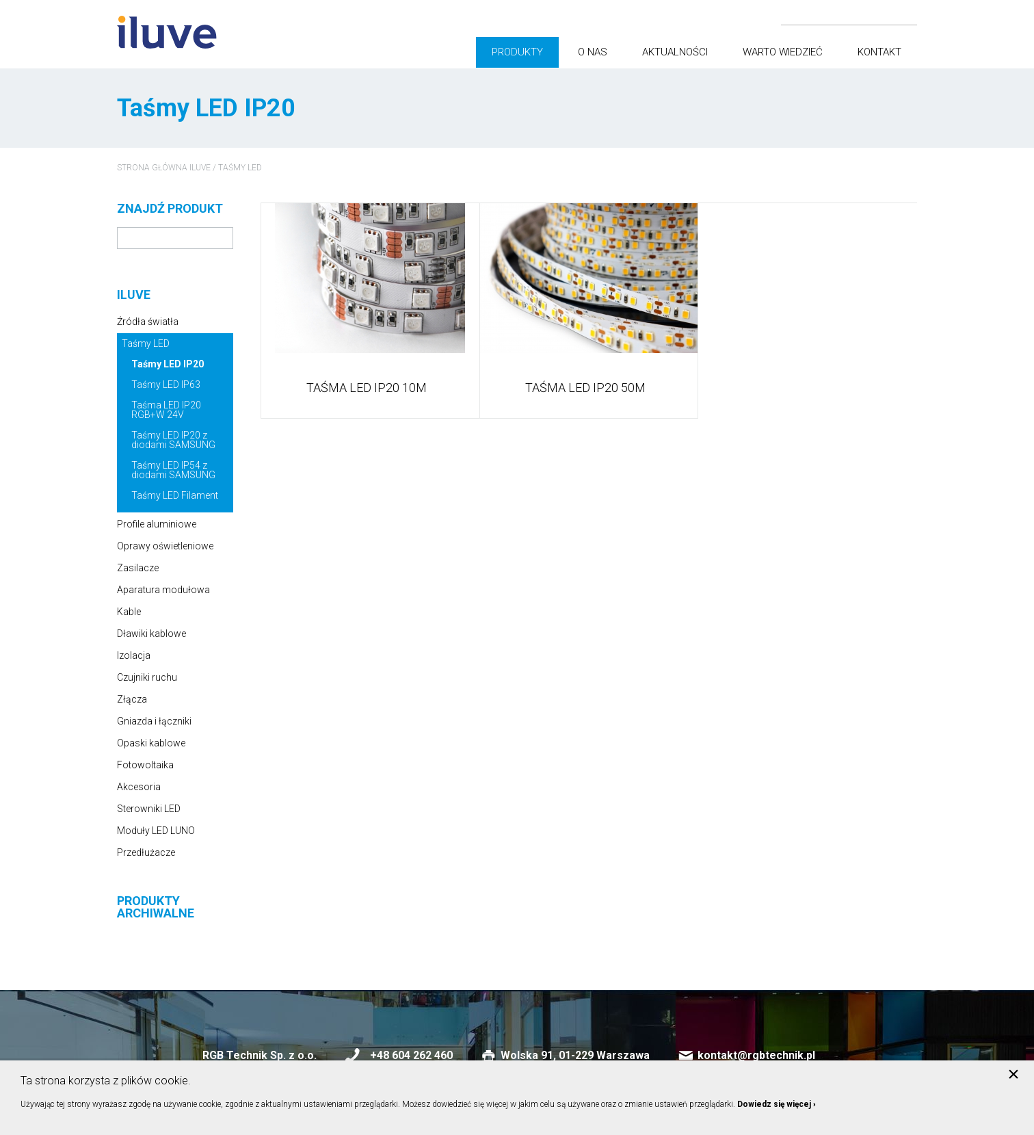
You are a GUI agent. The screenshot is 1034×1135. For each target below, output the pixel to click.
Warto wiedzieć (783, 52)
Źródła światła (147, 321)
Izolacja (133, 655)
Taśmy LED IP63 (165, 384)
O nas (592, 52)
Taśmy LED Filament (174, 495)
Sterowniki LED (149, 808)
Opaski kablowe (151, 743)
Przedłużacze (146, 852)
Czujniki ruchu (147, 677)
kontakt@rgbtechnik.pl (756, 1055)
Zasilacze (138, 567)
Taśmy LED (240, 168)
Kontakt (879, 52)
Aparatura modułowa (163, 589)
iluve (200, 168)
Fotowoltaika (145, 764)
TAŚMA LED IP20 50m (585, 388)
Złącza (132, 699)
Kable (129, 611)
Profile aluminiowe (156, 524)
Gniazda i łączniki (154, 721)
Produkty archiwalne (155, 907)
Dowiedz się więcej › (776, 1104)
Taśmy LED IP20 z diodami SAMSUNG (173, 440)
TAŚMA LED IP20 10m (366, 388)
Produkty (517, 52)
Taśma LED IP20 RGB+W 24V (166, 410)
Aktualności (675, 52)
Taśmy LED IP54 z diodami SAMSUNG (173, 470)
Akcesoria (139, 786)
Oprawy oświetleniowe (165, 545)
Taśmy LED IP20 (167, 363)
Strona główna (152, 168)
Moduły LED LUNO (156, 830)
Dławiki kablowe (151, 633)
